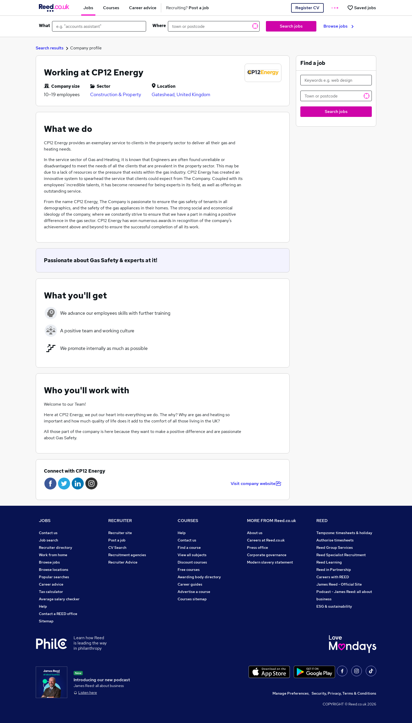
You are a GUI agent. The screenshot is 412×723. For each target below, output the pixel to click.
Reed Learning (329, 562)
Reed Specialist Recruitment (341, 554)
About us (254, 532)
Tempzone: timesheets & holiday (344, 532)
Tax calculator (51, 591)
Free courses (189, 569)
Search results (50, 48)
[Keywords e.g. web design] (336, 80)
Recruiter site (120, 532)
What (44, 25)
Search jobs (291, 26)
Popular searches (54, 577)
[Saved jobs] (361, 8)
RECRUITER (120, 520)
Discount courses (192, 562)
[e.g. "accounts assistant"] (99, 26)
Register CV (307, 8)
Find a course (189, 547)
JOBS (44, 520)
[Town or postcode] (336, 96)
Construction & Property (115, 94)
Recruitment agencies (127, 554)
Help (43, 606)
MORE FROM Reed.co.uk (271, 520)
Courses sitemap (192, 599)
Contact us (48, 532)
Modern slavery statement (270, 562)
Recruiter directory (55, 547)
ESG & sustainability (334, 606)
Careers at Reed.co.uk (266, 540)
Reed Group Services (334, 547)
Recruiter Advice (122, 562)
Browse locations (53, 569)
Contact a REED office (58, 613)
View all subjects (192, 554)
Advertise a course (194, 591)
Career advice (51, 584)
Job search (48, 540)
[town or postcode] (214, 26)
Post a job (117, 540)
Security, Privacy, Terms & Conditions (344, 693)
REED (322, 520)
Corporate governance (266, 554)
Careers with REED (332, 577)
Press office (257, 547)
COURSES (188, 520)
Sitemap (46, 621)
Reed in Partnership (333, 569)
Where (159, 25)
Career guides (190, 584)
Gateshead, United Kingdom (181, 94)
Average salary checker (59, 599)
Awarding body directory (199, 577)
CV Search (117, 547)
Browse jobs (338, 26)
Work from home (53, 554)
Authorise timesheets (335, 540)
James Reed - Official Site (339, 584)
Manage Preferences (290, 693)
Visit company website (256, 483)
